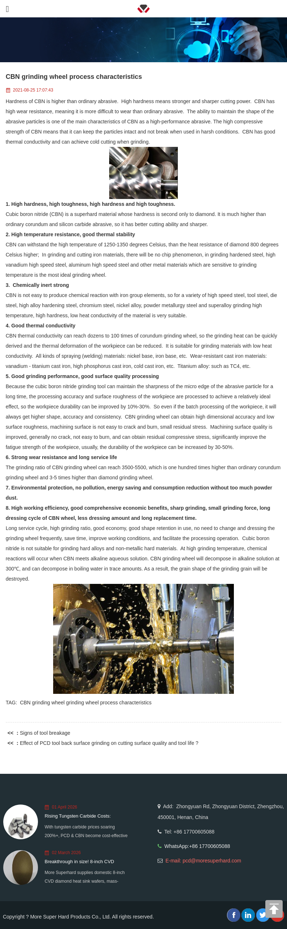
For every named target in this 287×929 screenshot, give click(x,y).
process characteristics (125, 702)
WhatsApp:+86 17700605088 (197, 846)
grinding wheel (82, 702)
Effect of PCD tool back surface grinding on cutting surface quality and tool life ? (109, 743)
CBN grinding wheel (42, 702)
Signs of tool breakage (45, 733)
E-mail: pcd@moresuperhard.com (203, 861)
